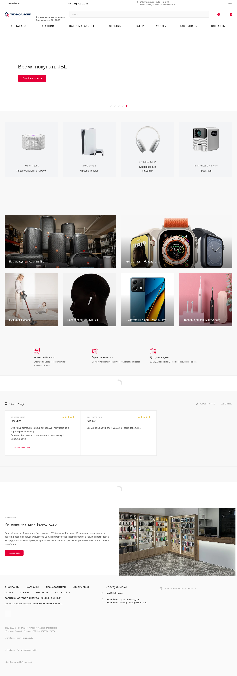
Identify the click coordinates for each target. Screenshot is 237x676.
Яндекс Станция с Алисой (31, 170)
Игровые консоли (89, 170)
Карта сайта (62, 592)
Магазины (33, 587)
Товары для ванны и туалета (202, 319)
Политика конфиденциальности (180, 588)
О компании (12, 587)
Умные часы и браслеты (141, 261)
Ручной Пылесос (20, 319)
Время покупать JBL (42, 67)
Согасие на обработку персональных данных (34, 603)
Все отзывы (226, 404)
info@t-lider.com (114, 593)
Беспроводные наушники (83, 319)
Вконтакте (8, 614)
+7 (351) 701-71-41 (78, 3)
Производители (56, 587)
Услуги (24, 592)
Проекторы (206, 170)
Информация (81, 587)
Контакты (42, 592)
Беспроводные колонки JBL (26, 261)
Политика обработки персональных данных (33, 598)
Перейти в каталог (32, 78)
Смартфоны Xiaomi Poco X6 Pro (146, 319)
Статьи (9, 592)
